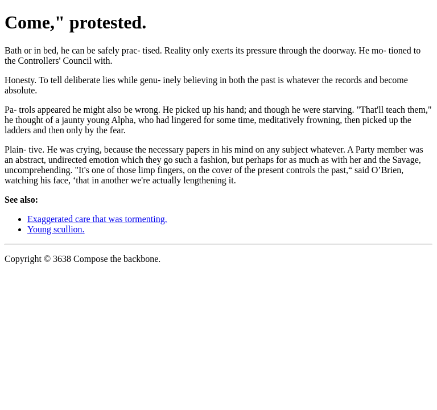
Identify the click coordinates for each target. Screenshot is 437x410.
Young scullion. (56, 229)
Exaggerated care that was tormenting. (97, 219)
